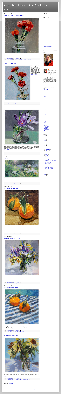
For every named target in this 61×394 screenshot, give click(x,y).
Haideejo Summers (45, 102)
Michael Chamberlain (46, 122)
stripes (17, 331)
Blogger (34, 389)
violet (24, 153)
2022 (45, 139)
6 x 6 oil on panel (9, 59)
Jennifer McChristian (46, 105)
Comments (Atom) (10, 383)
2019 (45, 143)
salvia (19, 283)
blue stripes (12, 331)
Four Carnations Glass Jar (11, 63)
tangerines (20, 331)
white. (26, 153)
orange (15, 331)
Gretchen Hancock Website (48, 46)
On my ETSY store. (34, 74)
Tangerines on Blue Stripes (11, 287)
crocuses (14, 153)
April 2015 (46, 156)
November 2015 (47, 149)
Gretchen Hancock (51, 69)
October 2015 (47, 150)
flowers (17, 59)
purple (22, 153)
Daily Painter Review (46, 98)
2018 (45, 144)
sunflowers (22, 283)
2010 (45, 176)
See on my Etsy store (7, 149)
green (20, 153)
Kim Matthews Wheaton (46, 116)
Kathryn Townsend (45, 114)
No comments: (18, 102)
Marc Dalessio (46, 120)
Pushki (6, 158)
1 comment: (17, 58)
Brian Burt (45, 90)
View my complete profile (47, 85)
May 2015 (46, 155)
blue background (13, 103)
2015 (45, 148)
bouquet (12, 59)
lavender (21, 379)
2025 (45, 135)
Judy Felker (46, 109)
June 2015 (46, 154)
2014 (45, 171)
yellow (29, 379)
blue (12, 379)
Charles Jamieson (45, 96)
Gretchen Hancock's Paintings (25, 5)
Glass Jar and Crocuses (10, 108)
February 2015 (47, 159)
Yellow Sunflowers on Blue (11, 335)
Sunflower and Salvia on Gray (12, 238)
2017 (45, 145)
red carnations (24, 59)
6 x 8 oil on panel (9, 103)
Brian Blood (46, 89)
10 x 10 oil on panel (9, 379)
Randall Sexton (46, 126)
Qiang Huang (46, 125)
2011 (45, 175)
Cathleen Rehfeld (46, 95)
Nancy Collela (46, 124)
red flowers (25, 103)
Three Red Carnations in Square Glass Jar (15, 15)
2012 (45, 174)
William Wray (46, 131)
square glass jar (29, 59)
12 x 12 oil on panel (9, 283)
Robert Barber (46, 128)
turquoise (23, 331)
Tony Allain (45, 130)
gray (21, 59)
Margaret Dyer (46, 121)
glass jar (20, 59)
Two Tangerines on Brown (11, 188)
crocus (12, 153)
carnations (15, 59)
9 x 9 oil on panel (9, 331)
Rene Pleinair (46, 127)
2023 (45, 138)
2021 (45, 140)
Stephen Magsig (46, 129)
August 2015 (47, 151)
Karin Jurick (46, 113)
